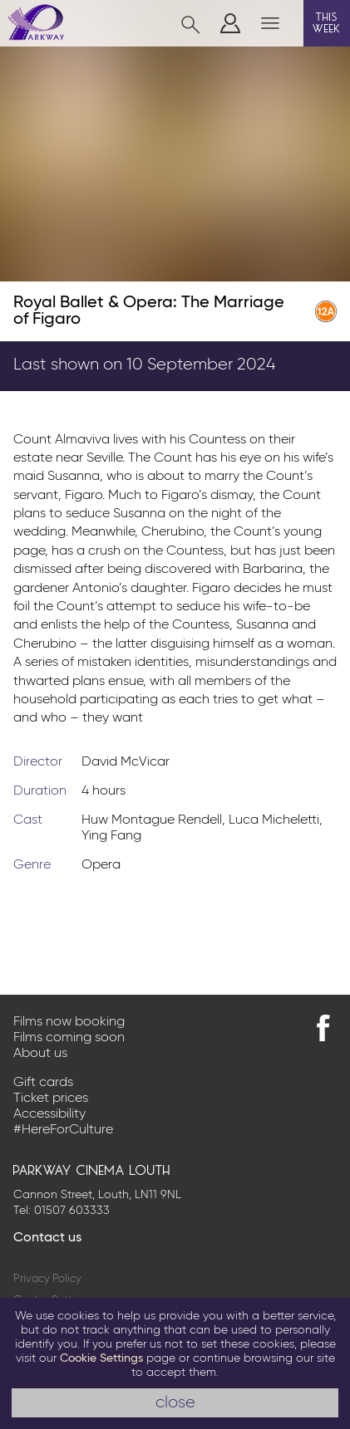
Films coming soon (69, 1038)
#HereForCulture (63, 1130)
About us (40, 1053)
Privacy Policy (47, 1279)
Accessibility (49, 1114)
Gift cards (43, 1082)
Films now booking (69, 1022)
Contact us (47, 1238)
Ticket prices (50, 1098)
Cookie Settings (101, 1358)
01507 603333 (72, 1210)
